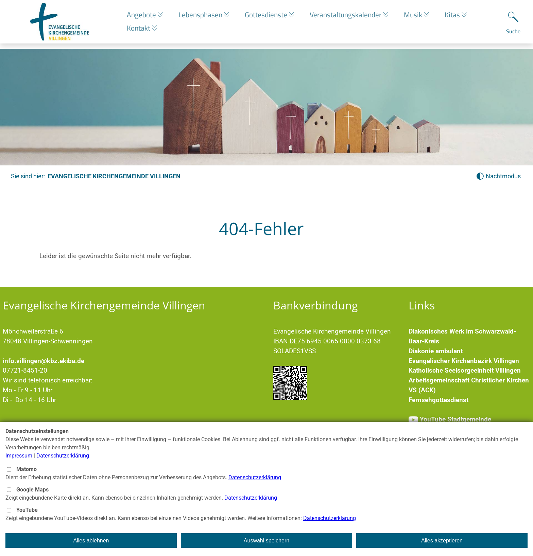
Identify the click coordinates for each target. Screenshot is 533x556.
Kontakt (139, 30)
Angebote (142, 17)
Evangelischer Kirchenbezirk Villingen (464, 361)
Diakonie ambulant (436, 351)
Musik (421, 17)
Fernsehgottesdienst (438, 400)
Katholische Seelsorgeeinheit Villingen (465, 370)
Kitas (461, 17)
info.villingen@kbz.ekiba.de (43, 361)
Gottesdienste (270, 17)
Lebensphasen (203, 17)
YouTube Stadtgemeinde (455, 419)
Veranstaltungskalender (352, 17)
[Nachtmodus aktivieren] (498, 176)
